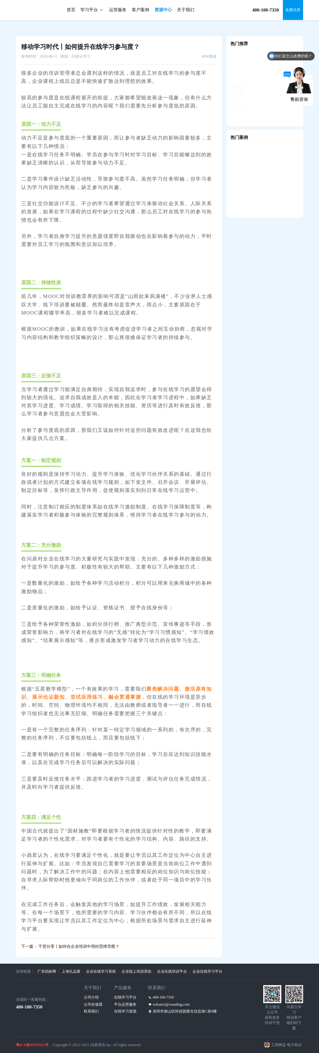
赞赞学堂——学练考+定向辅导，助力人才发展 (265, 179)
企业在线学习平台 (207, 971)
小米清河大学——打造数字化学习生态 (264, 195)
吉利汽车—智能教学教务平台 (256, 155)
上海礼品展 (71, 971)
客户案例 (140, 9)
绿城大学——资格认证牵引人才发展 (262, 203)
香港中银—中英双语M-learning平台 (261, 171)
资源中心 (163, 9)
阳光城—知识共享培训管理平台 (258, 147)
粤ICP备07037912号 (32, 1045)
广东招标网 (46, 971)
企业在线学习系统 (101, 971)
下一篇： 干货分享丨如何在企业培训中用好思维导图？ (70, 946)
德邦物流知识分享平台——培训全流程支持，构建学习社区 (265, 211)
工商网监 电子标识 (286, 1045)
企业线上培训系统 (136, 971)
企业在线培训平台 (172, 971)
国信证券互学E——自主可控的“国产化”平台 (265, 187)
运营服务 (117, 9)
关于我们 (185, 9)
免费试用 (292, 10)
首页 (71, 9)
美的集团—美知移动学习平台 (256, 163)
